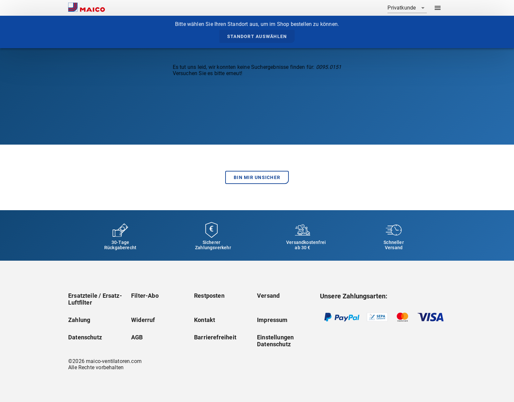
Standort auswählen (257, 36)
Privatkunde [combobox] (401, 8)
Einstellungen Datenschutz (275, 341)
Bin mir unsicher (257, 177)
